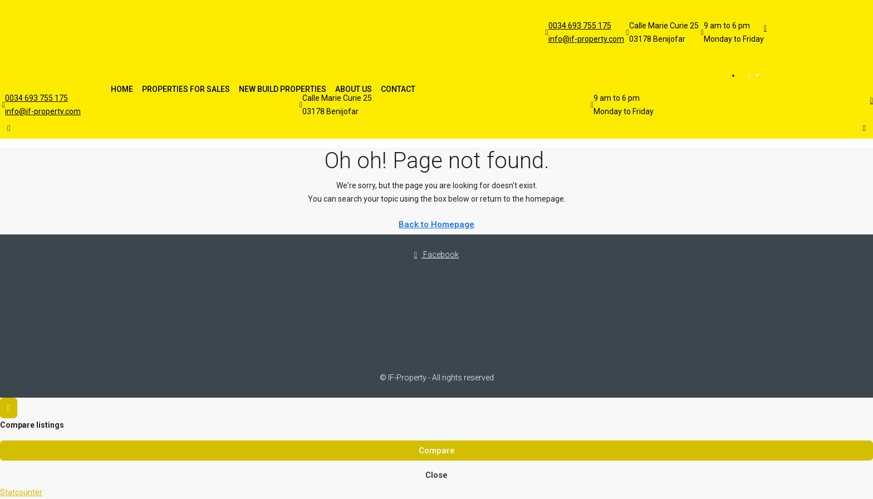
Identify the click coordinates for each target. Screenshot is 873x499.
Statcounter (21, 492)
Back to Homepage (436, 224)
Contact (398, 89)
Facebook (436, 254)
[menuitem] (753, 76)
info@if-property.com (586, 39)
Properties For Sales (186, 89)
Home (122, 89)
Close (436, 475)
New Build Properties (282, 89)
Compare (437, 451)
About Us (353, 89)
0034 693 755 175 (579, 25)
